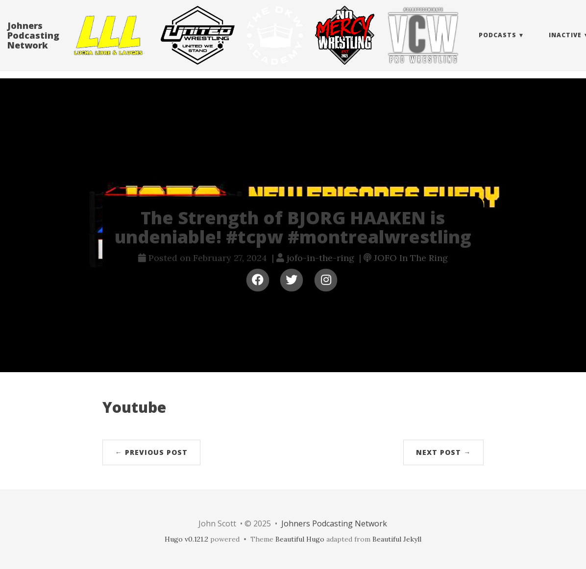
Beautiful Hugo (299, 539)
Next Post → (443, 452)
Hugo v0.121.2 (186, 539)
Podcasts (497, 45)
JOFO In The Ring (411, 257)
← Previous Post (151, 452)
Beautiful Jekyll (396, 539)
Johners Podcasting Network (33, 45)
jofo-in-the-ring (320, 257)
